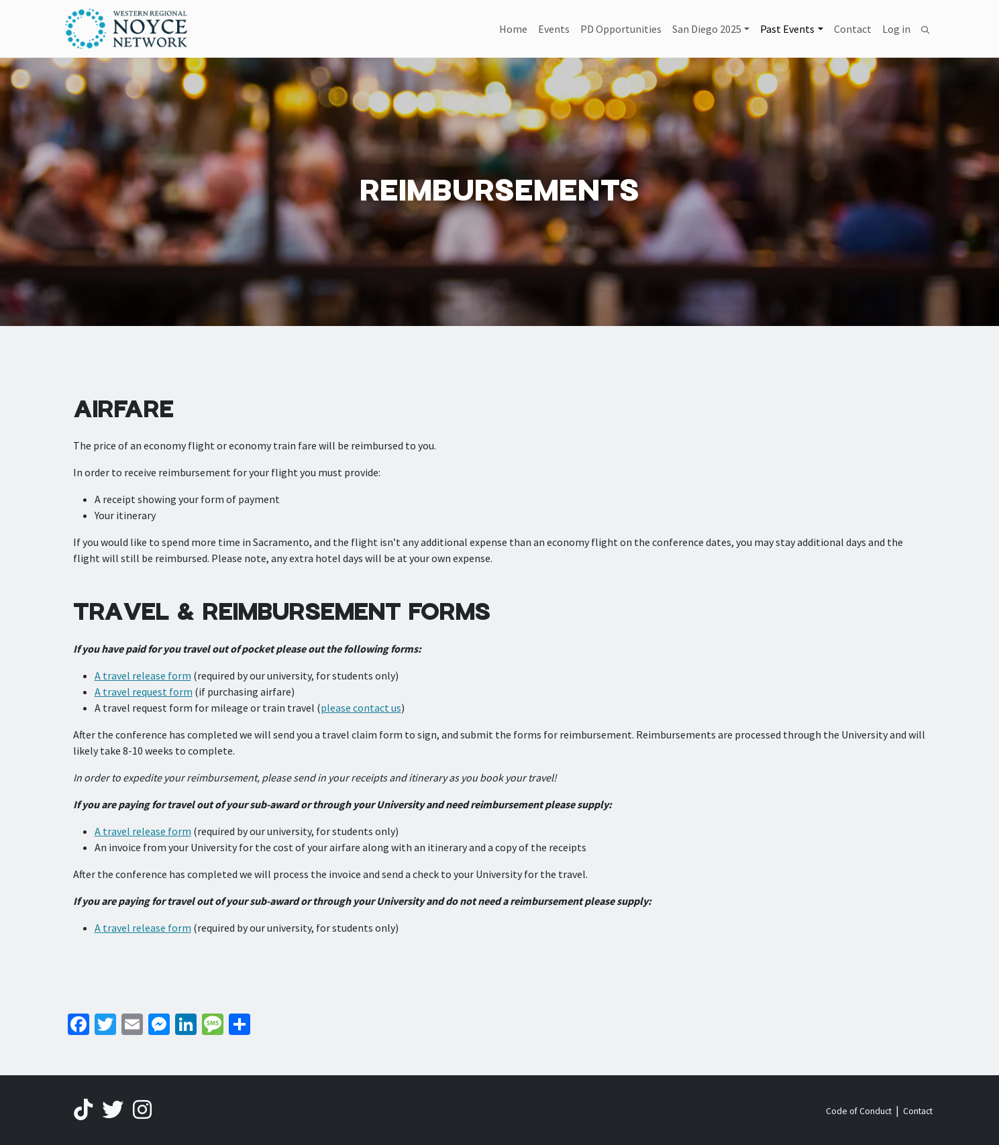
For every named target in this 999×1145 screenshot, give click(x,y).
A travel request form (144, 691)
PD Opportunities (621, 29)
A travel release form (143, 675)
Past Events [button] (787, 29)
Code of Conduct (859, 1111)
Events (554, 29)
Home (513, 29)
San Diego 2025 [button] (706, 29)
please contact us (361, 707)
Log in (896, 29)
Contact (853, 29)
